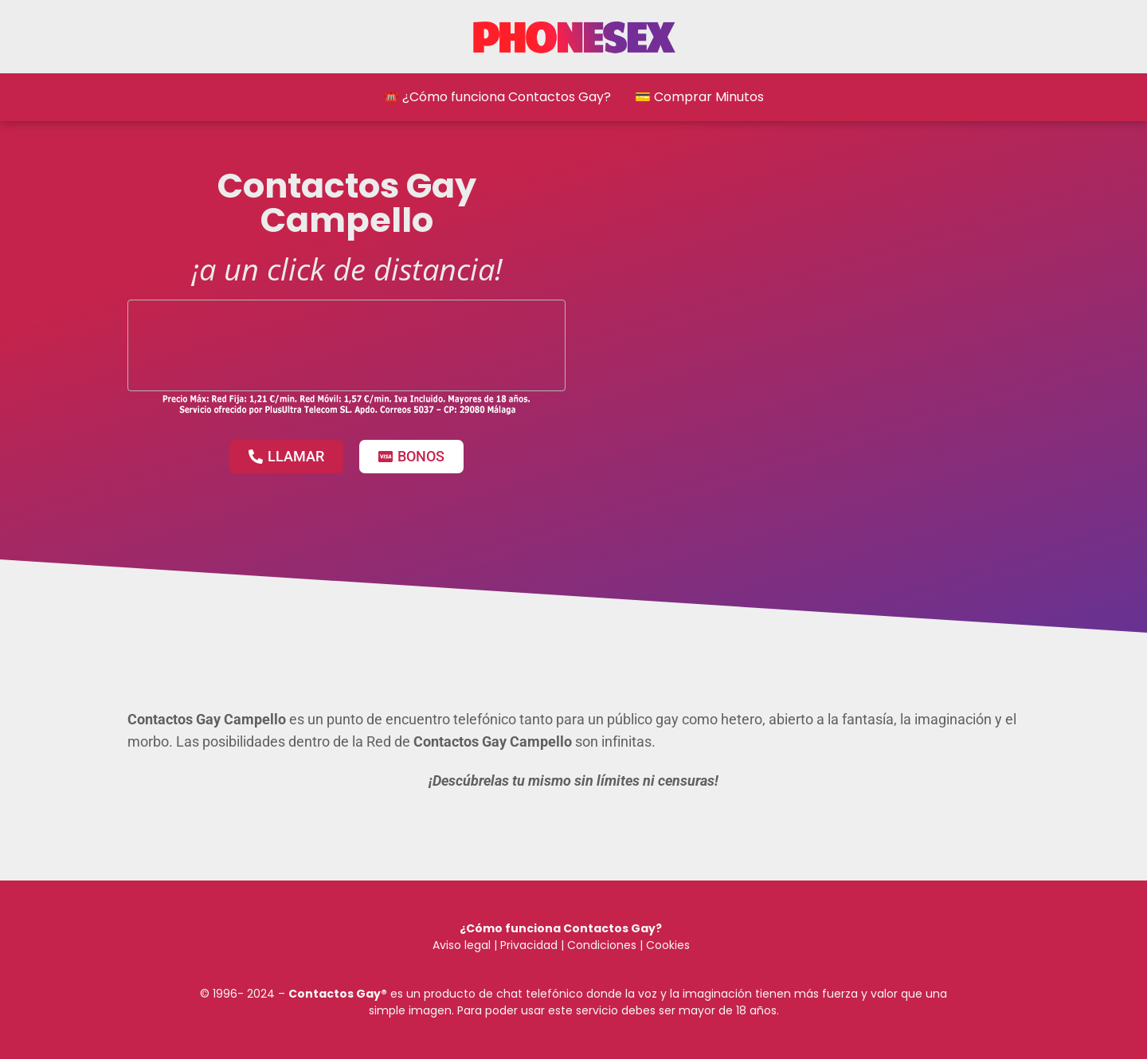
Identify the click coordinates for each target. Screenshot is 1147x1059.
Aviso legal (462, 945)
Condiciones (600, 945)
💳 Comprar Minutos (699, 97)
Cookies (668, 945)
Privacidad (529, 945)
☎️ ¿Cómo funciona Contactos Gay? (497, 97)
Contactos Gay (334, 994)
